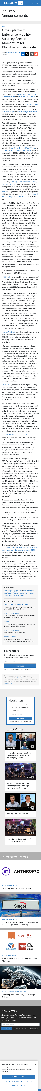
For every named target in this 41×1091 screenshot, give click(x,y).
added (4, 192)
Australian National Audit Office (23, 148)
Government (30, 593)
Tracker (5, 26)
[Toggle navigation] (37, 2)
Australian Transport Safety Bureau (18, 150)
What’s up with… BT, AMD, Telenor (16, 888)
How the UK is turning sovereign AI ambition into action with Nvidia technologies (19, 608)
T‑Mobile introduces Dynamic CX (14, 633)
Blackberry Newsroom (13, 52)
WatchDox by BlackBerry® (27, 112)
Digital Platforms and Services (16, 604)
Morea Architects (8, 97)
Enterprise (22, 593)
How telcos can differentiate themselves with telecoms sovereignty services (19, 755)
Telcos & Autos (10, 637)
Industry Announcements (14, 13)
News (11, 595)
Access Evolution (9, 955)
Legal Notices (8, 683)
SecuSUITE (21, 197)
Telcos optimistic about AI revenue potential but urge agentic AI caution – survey (18, 785)
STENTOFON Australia (26, 97)
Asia (24, 590)
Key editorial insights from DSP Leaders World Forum (20, 840)
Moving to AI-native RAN (17, 813)
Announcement (17, 590)
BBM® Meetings (8, 112)
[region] (19, 1076)
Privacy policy (27, 669)
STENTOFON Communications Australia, (18, 435)
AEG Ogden (22, 94)
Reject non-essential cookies (19, 1081)
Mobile (6, 595)
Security (16, 595)
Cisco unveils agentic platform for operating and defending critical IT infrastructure (19, 625)
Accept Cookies (19, 1076)
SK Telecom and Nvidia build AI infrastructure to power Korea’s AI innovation (19, 616)
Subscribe (20, 666)
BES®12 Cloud (32, 104)
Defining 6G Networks (15, 592)
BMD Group (32, 94)
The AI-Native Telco (11, 613)
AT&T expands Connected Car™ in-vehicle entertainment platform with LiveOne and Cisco (19, 640)
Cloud (5, 592)
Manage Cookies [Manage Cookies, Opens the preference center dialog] (19, 1085)
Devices (25, 592)
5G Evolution (8, 590)
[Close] (35, 1064)
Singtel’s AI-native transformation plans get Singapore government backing (20, 923)
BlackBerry (30, 590)
